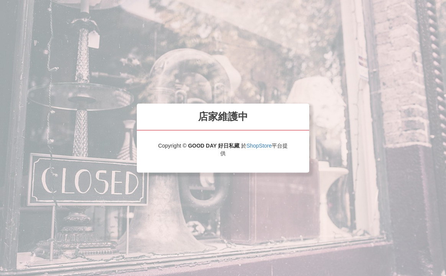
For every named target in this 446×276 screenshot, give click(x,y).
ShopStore (259, 146)
